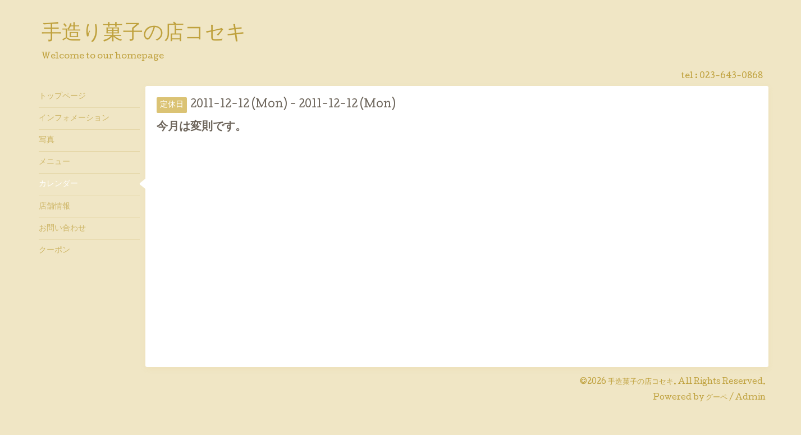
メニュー (54, 162)
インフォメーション (74, 118)
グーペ (716, 398)
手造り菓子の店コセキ (144, 34)
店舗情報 (54, 206)
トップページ (62, 96)
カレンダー (58, 184)
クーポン (54, 250)
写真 (46, 140)
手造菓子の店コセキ (641, 382)
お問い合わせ (62, 228)
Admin (750, 398)
